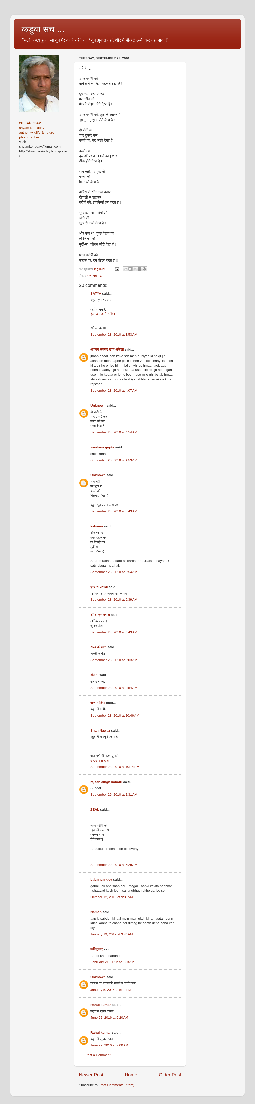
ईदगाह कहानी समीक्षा (102, 314)
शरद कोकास (98, 647)
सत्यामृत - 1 (94, 275)
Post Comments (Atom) (117, 1085)
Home (131, 1074)
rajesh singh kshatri (106, 782)
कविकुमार (96, 949)
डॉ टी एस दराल (100, 615)
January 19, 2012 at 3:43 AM (111, 934)
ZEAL (94, 809)
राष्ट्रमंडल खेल (99, 760)
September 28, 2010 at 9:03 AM (113, 660)
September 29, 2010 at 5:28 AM (113, 865)
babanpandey (101, 879)
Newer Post (91, 1074)
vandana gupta (102, 447)
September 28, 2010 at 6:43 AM (113, 632)
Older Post (170, 1074)
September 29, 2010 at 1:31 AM (113, 794)
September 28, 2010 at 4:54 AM (113, 432)
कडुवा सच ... (43, 29)
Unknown (98, 405)
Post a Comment (98, 1055)
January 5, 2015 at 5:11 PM (110, 990)
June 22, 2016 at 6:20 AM (109, 1017)
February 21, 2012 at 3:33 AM (112, 962)
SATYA (95, 293)
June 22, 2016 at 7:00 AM (109, 1045)
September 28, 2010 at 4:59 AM (113, 460)
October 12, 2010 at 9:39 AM (111, 897)
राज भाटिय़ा (97, 703)
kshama (96, 526)
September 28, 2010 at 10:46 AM (114, 715)
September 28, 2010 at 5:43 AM (113, 511)
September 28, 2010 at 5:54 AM (113, 572)
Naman (96, 912)
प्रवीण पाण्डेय (99, 587)
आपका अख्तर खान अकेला (107, 349)
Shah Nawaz (100, 730)
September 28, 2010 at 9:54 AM (113, 688)
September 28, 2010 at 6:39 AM (113, 599)
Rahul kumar (100, 1005)
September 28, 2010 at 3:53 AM (113, 334)
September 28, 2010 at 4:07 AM (113, 390)
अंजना (94, 675)
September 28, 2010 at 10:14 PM (114, 767)
